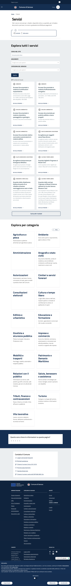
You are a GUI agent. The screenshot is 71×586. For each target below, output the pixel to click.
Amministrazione (28, 501)
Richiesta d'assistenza (29, 559)
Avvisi (50, 495)
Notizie (50, 501)
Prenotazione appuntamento (31, 554)
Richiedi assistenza (22, 461)
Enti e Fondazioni (15, 503)
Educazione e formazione (30, 519)
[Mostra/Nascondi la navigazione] (2, 7)
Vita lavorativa (27, 543)
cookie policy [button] (15, 567)
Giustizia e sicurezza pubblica (31, 522)
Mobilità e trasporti (28, 527)
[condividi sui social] (16, 33)
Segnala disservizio (22, 471)
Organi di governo (15, 495)
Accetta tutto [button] (64, 583)
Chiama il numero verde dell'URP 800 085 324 (30, 474)
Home (12, 14)
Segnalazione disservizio (30, 557)
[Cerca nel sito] (58, 7)
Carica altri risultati (36, 214)
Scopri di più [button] (7, 583)
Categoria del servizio (18, 66)
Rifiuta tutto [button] (53, 583)
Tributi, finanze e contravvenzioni (32, 538)
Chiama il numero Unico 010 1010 (27, 464)
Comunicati (52, 498)
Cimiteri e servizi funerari (30, 509)
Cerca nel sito (16, 52)
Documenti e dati (15, 514)
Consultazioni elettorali (29, 511)
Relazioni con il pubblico (30, 533)
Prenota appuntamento (24, 468)
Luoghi (50, 507)
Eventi (50, 510)
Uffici (12, 501)
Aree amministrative (16, 498)
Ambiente (26, 498)
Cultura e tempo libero (29, 514)
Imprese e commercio (29, 525)
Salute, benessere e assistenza (31, 535)
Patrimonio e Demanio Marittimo (32, 530)
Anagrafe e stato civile (29, 503)
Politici (12, 506)
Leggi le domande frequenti (25, 458)
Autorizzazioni (27, 506)
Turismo (26, 541)
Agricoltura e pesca (28, 495)
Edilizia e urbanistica (29, 517)
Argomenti (14, 59)
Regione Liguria (14, 2)
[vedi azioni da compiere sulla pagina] (24, 33)
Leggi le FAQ (27, 552)
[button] (56, 230)
